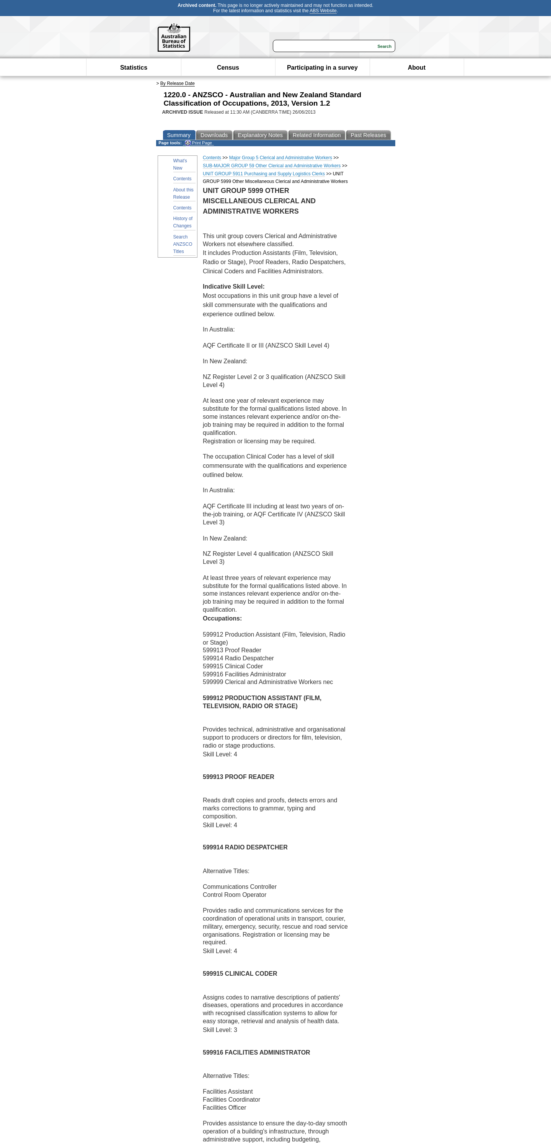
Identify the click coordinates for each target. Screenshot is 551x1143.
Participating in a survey (322, 67)
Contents (182, 178)
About (416, 67)
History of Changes (183, 222)
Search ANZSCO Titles (182, 244)
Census (228, 67)
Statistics (133, 67)
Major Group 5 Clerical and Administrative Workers (280, 157)
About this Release (183, 193)
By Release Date (177, 83)
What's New (180, 164)
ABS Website (323, 10)
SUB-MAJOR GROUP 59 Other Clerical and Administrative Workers (272, 165)
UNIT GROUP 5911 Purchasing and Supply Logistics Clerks (264, 173)
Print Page (198, 142)
